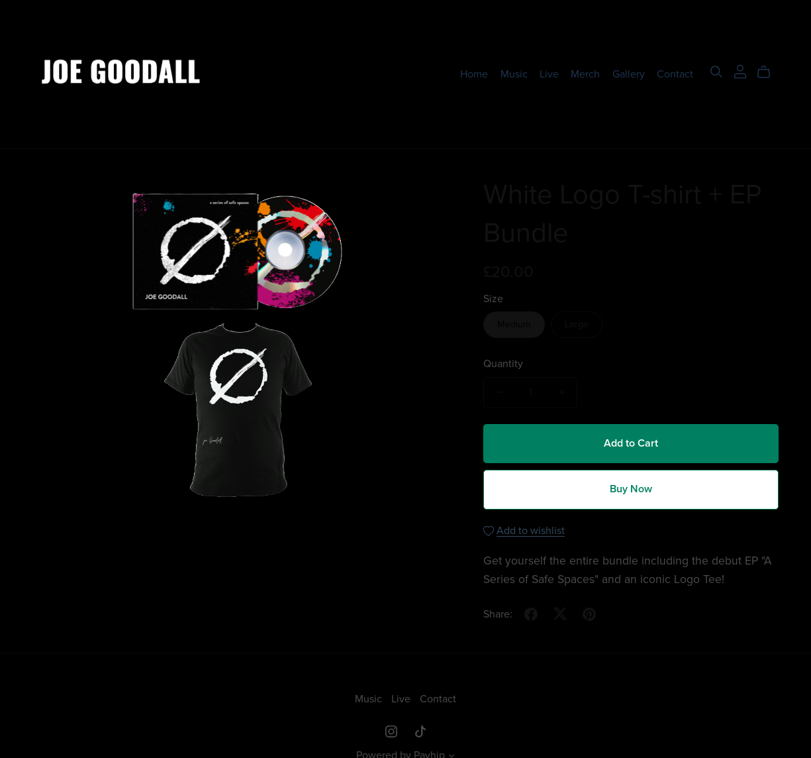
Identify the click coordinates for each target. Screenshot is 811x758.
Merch (585, 73)
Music (514, 73)
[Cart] (769, 72)
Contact (675, 73)
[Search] (716, 72)
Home (474, 73)
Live (549, 73)
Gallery (628, 73)
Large (577, 324)
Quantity (503, 363)
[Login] (740, 71)
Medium (514, 324)
